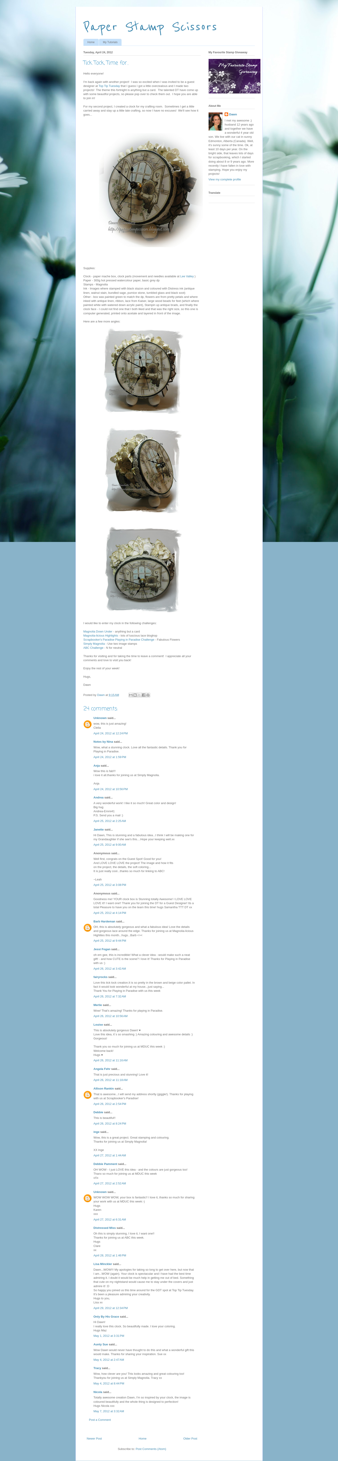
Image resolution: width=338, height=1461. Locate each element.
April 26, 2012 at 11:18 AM (111, 1080)
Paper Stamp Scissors (150, 27)
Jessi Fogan (102, 949)
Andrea (99, 797)
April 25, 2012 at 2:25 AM (110, 821)
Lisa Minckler (103, 1264)
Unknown (100, 718)
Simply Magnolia (94, 643)
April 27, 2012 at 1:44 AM (110, 1155)
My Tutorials (110, 42)
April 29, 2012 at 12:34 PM (111, 1308)
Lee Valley (187, 276)
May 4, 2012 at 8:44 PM (109, 1383)
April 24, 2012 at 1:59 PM (110, 757)
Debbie (98, 1112)
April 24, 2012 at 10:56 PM (111, 789)
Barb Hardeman (104, 921)
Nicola (98, 1392)
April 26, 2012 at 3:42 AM (110, 968)
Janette (99, 829)
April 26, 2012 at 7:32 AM (110, 996)
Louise (98, 1024)
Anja (97, 765)
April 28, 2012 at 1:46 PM (110, 1255)
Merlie (98, 1005)
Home (91, 42)
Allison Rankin (104, 1088)
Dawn (233, 114)
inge (97, 1132)
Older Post (190, 1438)
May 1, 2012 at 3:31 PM (109, 1335)
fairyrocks (101, 977)
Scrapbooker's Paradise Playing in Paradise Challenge (118, 639)
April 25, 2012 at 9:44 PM (110, 940)
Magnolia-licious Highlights (100, 635)
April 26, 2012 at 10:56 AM (111, 1016)
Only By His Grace (106, 1316)
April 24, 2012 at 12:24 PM (111, 733)
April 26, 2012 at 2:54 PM (110, 1104)
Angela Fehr (102, 1069)
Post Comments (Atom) (151, 1449)
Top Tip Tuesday (109, 86)
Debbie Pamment (105, 1164)
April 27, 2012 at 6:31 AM (110, 1219)
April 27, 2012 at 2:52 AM (110, 1183)
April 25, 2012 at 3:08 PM (110, 885)
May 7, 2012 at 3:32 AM (109, 1411)
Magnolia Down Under (98, 631)
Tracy (97, 1368)
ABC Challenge (93, 647)
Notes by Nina (103, 741)
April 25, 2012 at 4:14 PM (110, 913)
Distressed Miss (105, 1228)
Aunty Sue (101, 1344)
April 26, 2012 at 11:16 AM (111, 1060)
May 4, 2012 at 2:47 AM (109, 1359)
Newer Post (94, 1438)
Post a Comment (100, 1419)
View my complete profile (225, 179)
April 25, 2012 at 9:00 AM (110, 844)
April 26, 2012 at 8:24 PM (110, 1123)
